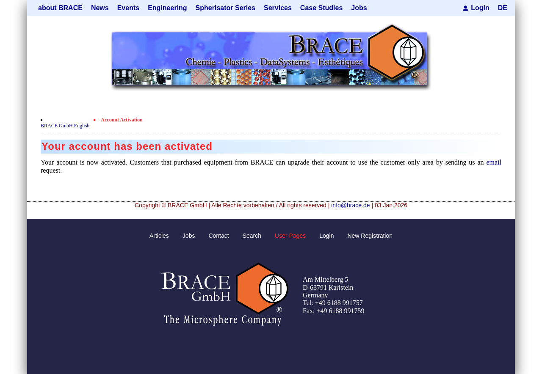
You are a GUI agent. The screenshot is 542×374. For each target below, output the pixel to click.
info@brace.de (350, 205)
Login (480, 7)
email (493, 162)
